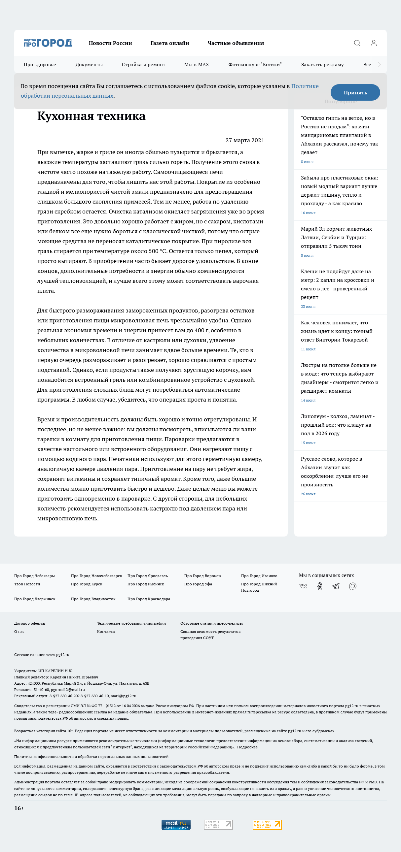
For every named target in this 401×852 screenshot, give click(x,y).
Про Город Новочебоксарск (96, 575)
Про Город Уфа (198, 583)
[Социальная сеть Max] (353, 586)
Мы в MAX (196, 64)
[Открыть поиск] (357, 42)
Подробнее (247, 746)
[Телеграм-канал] (336, 586)
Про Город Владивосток (93, 598)
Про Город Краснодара (149, 598)
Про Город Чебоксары (34, 575)
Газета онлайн (170, 43)
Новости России (110, 43)
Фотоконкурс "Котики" (255, 64)
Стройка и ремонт (143, 64)
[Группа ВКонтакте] (303, 586)
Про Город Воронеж (202, 575)
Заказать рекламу (322, 64)
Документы (89, 64)
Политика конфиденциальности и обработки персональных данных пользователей (91, 756)
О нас (19, 631)
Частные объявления (236, 43)
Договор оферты (29, 623)
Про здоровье (40, 64)
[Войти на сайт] (373, 42)
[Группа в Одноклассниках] (319, 586)
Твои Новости (27, 583)
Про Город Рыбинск (146, 583)
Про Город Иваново (259, 575)
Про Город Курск (86, 583)
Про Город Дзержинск (34, 598)
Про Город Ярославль (148, 575)
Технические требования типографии (131, 623)
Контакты (106, 631)
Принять (355, 92)
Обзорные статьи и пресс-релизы (211, 623)
